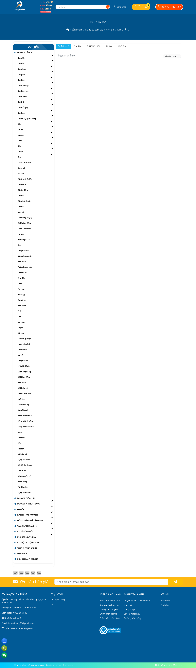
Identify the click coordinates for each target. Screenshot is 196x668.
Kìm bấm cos (23, 91)
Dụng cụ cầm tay (25, 52)
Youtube (165, 604)
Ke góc (20, 327)
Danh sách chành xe (109, 604)
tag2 (21, 573)
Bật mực (21, 333)
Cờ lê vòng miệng (25, 217)
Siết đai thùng (23, 404)
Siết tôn (21, 448)
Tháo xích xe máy (25, 267)
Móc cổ (21, 212)
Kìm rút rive (22, 96)
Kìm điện (21, 58)
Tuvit (20, 140)
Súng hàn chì (23, 360)
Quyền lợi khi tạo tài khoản (137, 600)
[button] (119, 6)
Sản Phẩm (33, 46)
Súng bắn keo (23, 250)
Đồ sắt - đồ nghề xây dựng (30, 520)
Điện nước (22, 553)
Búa (19, 124)
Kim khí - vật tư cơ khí (27, 515)
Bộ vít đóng (22, 481)
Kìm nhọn (22, 69)
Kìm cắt (21, 63)
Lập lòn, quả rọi (24, 338)
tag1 (15, 573)
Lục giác (21, 135)
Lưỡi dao (21, 399)
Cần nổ (21, 195)
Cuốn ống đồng (24, 371)
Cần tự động (23, 190)
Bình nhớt (22, 305)
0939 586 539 (169, 7)
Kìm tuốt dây (23, 85)
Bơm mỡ (21, 168)
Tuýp (20, 283)
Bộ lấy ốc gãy (23, 388)
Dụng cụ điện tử (24, 492)
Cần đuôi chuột (24, 201)
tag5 (39, 573)
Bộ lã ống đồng (24, 377)
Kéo (19, 146)
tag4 (33, 573)
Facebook (165, 600)
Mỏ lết (20, 129)
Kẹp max (21, 437)
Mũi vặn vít (22, 454)
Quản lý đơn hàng (132, 618)
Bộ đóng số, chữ (24, 239)
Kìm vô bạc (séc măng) (27, 118)
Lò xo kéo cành (24, 344)
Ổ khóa (20, 509)
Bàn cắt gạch (23, 410)
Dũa (19, 443)
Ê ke (19, 157)
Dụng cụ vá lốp (24, 459)
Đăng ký (128, 604)
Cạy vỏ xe (22, 300)
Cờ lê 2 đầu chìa (24, 228)
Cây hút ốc (22, 272)
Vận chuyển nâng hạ (27, 526)
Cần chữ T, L (23, 184)
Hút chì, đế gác (24, 366)
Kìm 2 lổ (21, 102)
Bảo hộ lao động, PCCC (28, 542)
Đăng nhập (129, 609)
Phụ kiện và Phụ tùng (27, 559)
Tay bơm (21, 289)
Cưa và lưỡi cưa (24, 162)
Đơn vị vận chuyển (108, 609)
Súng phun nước (25, 256)
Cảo (19, 316)
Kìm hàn (21, 113)
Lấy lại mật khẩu (132, 613)
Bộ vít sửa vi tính (25, 415)
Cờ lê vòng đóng (24, 223)
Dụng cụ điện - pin (26, 498)
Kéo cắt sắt (22, 349)
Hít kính (21, 173)
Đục (19, 245)
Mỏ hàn (21, 355)
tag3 (27, 573)
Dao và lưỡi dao (24, 393)
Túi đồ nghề (22, 487)
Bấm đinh (22, 261)
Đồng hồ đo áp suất (26, 426)
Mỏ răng (21, 322)
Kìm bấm (21, 80)
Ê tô (19, 311)
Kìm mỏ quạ (23, 107)
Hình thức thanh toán (109, 600)
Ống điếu (21, 278)
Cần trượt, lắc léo (25, 179)
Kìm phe (21, 74)
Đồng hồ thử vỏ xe (25, 421)
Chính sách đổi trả (108, 613)
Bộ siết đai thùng (25, 465)
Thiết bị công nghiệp (27, 548)
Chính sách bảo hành (109, 618)
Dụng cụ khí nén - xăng (28, 503)
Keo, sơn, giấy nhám (26, 537)
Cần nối (21, 206)
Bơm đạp (21, 294)
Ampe (20, 432)
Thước (20, 151)
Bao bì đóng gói (25, 531)
